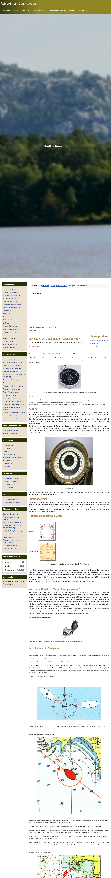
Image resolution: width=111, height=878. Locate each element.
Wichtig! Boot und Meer (11, 430)
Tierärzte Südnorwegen (11, 301)
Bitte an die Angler (9, 359)
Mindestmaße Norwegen (11, 380)
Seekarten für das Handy (11, 416)
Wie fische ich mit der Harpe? (13, 362)
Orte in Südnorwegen (10, 292)
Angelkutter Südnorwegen (12, 368)
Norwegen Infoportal (10, 445)
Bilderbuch (6, 323)
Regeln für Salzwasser (10, 392)
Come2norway (8, 341)
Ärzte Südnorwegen (9, 298)
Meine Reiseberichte (10, 320)
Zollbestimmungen (9, 347)
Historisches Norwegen (11, 478)
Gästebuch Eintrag (39, 11)
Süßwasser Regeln (9, 395)
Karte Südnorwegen (10, 289)
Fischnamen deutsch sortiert (13, 386)
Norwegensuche (8, 317)
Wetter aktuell (8, 464)
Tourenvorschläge (9, 311)
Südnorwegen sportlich (11, 329)
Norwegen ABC (8, 314)
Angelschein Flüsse (9, 398)
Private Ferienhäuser (10, 344)
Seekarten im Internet (10, 371)
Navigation (94, 343)
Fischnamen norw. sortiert (12, 389)
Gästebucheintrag (9, 454)
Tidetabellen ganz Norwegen (13, 365)
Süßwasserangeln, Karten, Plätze (14, 404)
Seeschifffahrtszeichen (11, 434)
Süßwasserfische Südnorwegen (13, 401)
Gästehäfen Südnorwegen (12, 305)
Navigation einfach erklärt (99, 340)
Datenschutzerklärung (58, 11)
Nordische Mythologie (10, 484)
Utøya (5, 335)
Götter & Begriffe (8, 488)
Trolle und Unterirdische (11, 481)
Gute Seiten (7, 448)
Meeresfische (7, 383)
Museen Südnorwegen (10, 326)
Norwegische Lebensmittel (12, 502)
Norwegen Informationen (11, 308)
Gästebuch (25, 11)
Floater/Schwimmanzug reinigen (14, 413)
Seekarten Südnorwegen (11, 295)
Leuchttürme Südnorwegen (12, 332)
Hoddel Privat (7, 461)
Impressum (83, 11)
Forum (15, 11)
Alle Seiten (94, 346)
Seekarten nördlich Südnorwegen (14, 419)
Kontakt (72, 11)
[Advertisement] (69, 309)
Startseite (6, 11)
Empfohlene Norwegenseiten (13, 457)
